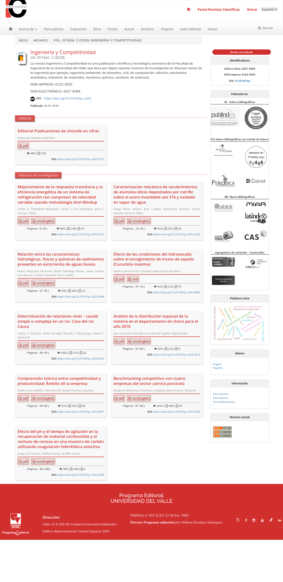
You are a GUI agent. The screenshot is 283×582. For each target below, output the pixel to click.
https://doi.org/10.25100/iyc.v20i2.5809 (176, 292)
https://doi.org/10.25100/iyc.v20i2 (67, 98)
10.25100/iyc (243, 80)
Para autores (53, 29)
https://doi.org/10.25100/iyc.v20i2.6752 (81, 234)
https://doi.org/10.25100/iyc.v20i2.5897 (81, 411)
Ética (97, 29)
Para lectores (221, 394)
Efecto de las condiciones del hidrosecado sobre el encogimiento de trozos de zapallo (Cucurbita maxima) (153, 259)
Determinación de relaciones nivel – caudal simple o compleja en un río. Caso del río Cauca (57, 321)
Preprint (167, 29)
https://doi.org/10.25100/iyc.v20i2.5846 (81, 296)
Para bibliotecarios (224, 402)
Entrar (252, 9)
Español (217, 368)
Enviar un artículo (241, 52)
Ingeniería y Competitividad (62, 51)
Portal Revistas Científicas (219, 9)
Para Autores (220, 398)
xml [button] (135, 279)
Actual (129, 29)
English (217, 364)
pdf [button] (25, 146)
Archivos (147, 29)
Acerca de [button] (28, 29)
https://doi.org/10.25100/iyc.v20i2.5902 (176, 411)
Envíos (113, 29)
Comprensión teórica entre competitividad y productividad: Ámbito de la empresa (59, 381)
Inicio (23, 40)
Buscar (267, 28)
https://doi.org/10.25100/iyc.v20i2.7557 (81, 159)
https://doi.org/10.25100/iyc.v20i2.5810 (176, 354)
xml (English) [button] (45, 221)
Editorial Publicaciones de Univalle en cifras (58, 131)
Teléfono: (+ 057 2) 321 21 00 (152, 515)
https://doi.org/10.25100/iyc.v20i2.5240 (176, 234)
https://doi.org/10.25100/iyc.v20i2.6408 (81, 474)
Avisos (213, 29)
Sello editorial (190, 29)
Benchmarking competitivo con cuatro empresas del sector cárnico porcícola (149, 381)
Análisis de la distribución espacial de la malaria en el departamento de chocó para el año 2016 (155, 321)
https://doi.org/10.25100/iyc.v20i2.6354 (81, 358)
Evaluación (78, 29)
